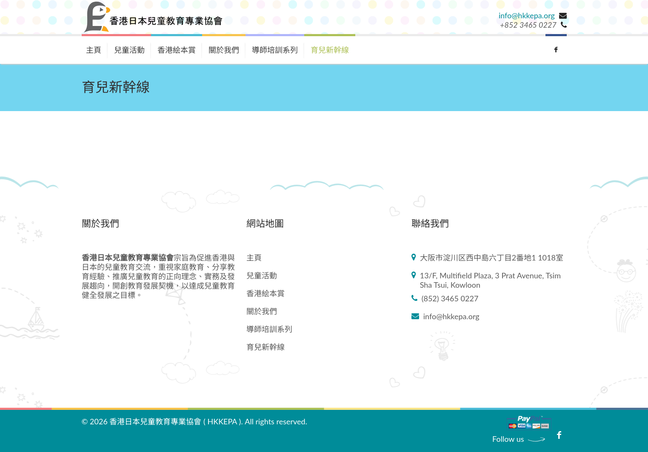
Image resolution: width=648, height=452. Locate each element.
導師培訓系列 (275, 49)
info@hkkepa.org (527, 15)
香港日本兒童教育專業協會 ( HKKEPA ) (175, 421)
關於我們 (223, 49)
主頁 (93, 49)
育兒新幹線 (330, 49)
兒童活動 (129, 49)
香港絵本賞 (176, 49)
